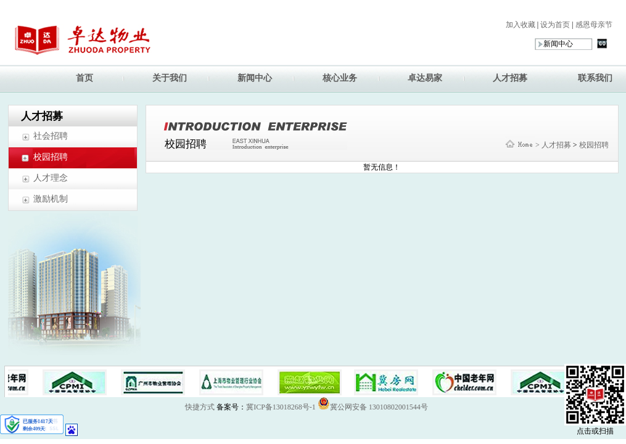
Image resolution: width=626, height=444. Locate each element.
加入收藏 (520, 24)
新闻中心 (254, 78)
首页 (84, 78)
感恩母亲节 (593, 24)
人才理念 (50, 178)
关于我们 (169, 78)
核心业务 (340, 78)
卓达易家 (425, 78)
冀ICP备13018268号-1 (281, 407)
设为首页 (554, 24)
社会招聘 (50, 136)
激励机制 (50, 199)
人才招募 (510, 78)
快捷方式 (200, 407)
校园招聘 (50, 157)
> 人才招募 (553, 145)
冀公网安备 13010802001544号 (373, 403)
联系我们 (595, 78)
